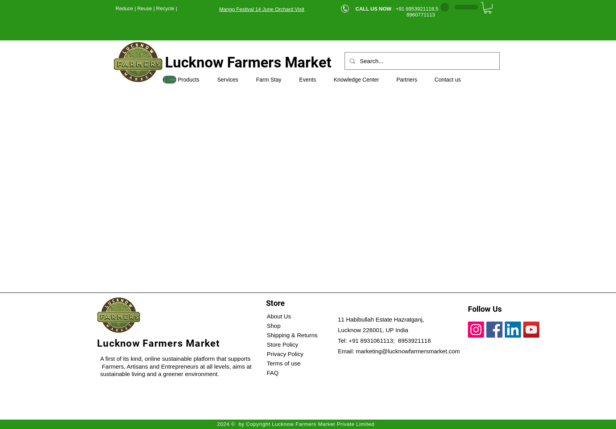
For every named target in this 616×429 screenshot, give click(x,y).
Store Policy (282, 344)
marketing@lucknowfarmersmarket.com (408, 351)
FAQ (273, 372)
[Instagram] (476, 330)
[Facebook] (494, 330)
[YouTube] (531, 330)
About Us (279, 316)
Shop (273, 325)
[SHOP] (169, 80)
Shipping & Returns (292, 335)
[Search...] (421, 61)
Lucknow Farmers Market (248, 62)
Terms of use (284, 363)
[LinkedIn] (513, 330)
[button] (488, 7)
